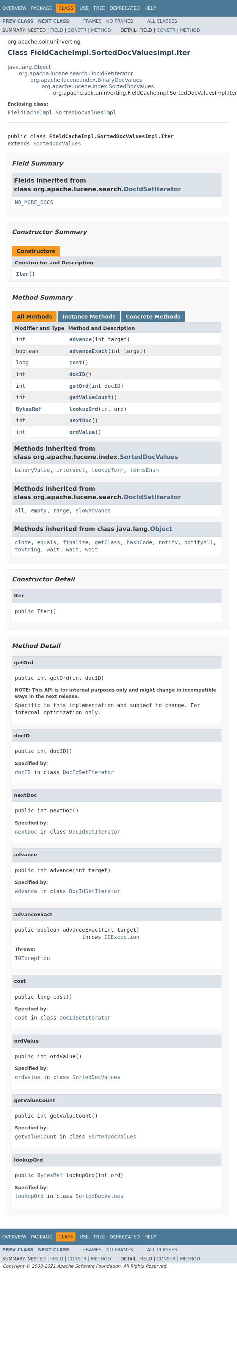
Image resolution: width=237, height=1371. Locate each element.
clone (23, 542)
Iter (22, 274)
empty (39, 510)
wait (53, 550)
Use (84, 8)
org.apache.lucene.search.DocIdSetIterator (76, 73)
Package (41, 8)
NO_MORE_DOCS (34, 202)
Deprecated (125, 8)
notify (168, 542)
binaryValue (32, 470)
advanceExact (88, 351)
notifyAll (198, 542)
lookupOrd (83, 409)
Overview (14, 8)
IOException (122, 937)
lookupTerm (107, 470)
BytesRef (28, 409)
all (19, 510)
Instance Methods (88, 317)
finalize (75, 542)
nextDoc (80, 420)
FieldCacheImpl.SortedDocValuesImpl (62, 112)
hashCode (139, 542)
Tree (99, 8)
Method (101, 30)
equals (47, 542)
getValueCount (90, 397)
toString (27, 550)
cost (75, 362)
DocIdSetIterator (152, 189)
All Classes (162, 21)
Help (150, 8)
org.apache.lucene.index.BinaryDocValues (86, 80)
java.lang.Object (29, 67)
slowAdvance (93, 510)
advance (80, 339)
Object (161, 528)
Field (56, 30)
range (61, 510)
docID (77, 374)
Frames (92, 21)
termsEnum (144, 470)
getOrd (79, 386)
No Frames (119, 21)
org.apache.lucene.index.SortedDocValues (98, 86)
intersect (71, 470)
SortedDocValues (57, 144)
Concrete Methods (153, 317)
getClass (107, 542)
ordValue (82, 432)
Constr (76, 30)
